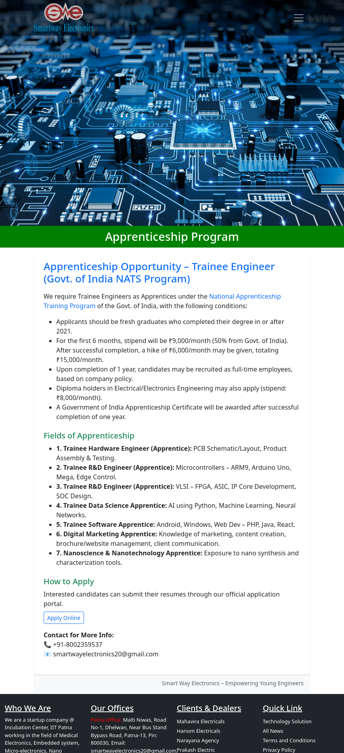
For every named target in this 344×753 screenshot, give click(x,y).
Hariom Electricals (198, 730)
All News (273, 730)
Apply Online (63, 617)
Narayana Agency (198, 740)
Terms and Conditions (289, 740)
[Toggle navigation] (299, 18)
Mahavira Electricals (201, 721)
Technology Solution (287, 721)
